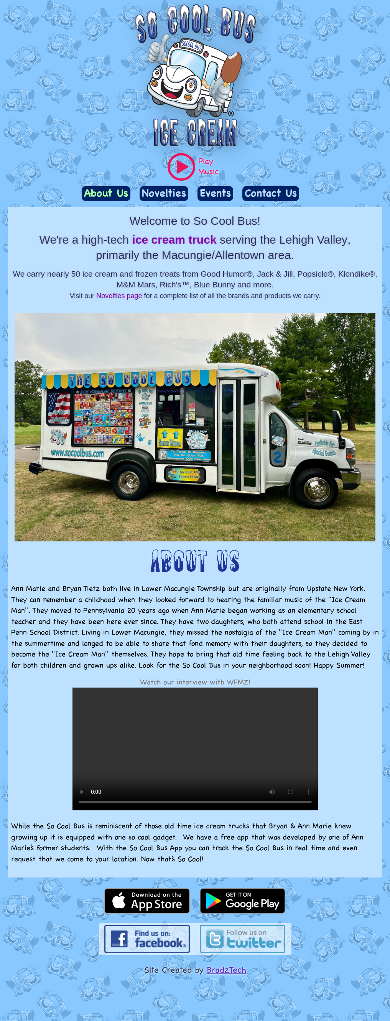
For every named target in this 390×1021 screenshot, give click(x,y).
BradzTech (226, 969)
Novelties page (119, 296)
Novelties (164, 193)
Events (215, 193)
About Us (106, 193)
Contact (271, 193)
